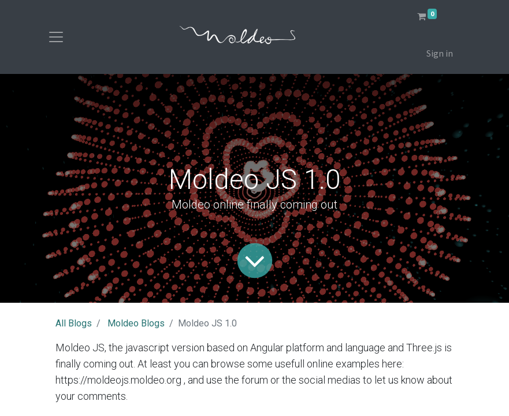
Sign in (439, 53)
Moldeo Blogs (136, 323)
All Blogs (73, 323)
